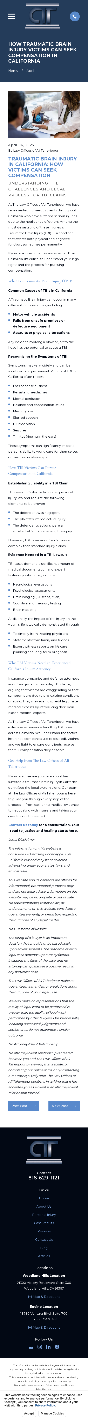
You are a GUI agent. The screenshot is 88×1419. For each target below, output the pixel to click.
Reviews (44, 1231)
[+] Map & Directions (44, 1297)
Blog (44, 1248)
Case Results (44, 1223)
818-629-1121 (44, 1178)
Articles (44, 1256)
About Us (43, 1206)
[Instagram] (40, 1347)
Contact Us (44, 1239)
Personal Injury (44, 1215)
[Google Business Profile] (31, 1347)
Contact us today (23, 825)
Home (44, 1198)
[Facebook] (57, 1347)
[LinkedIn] (48, 1347)
